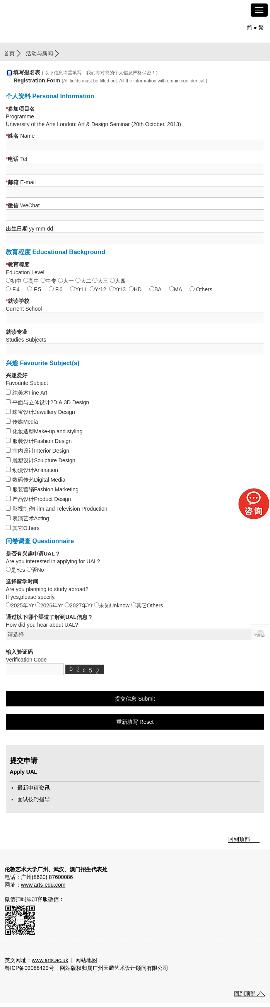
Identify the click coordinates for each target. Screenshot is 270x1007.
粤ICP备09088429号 (29, 968)
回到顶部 (239, 839)
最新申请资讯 (33, 788)
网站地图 (86, 960)
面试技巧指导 (33, 799)
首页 (9, 53)
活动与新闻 (39, 53)
